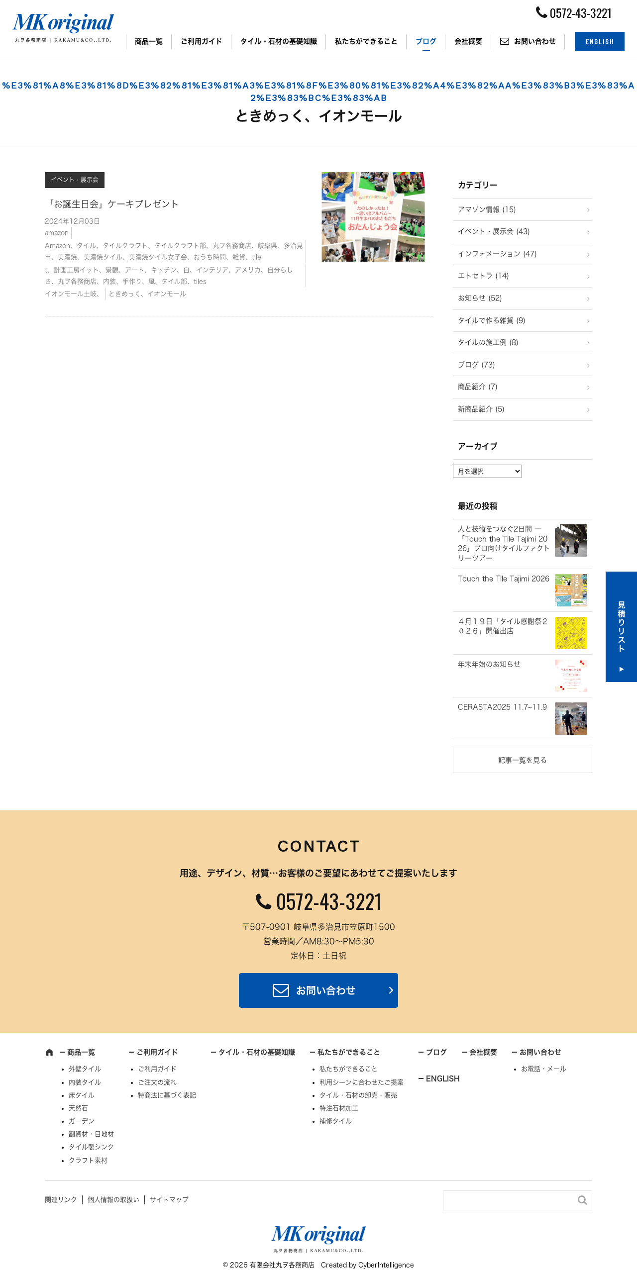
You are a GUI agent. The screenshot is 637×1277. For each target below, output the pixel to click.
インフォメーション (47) (497, 253)
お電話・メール (543, 1069)
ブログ (426, 41)
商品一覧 (149, 41)
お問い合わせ (535, 41)
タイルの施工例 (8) (488, 342)
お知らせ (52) (480, 298)
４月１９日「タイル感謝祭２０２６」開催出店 (503, 626)
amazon (57, 232)
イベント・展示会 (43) (494, 231)
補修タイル (335, 1121)
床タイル (82, 1095)
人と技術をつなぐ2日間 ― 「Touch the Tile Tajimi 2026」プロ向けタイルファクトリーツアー (504, 543)
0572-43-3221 (329, 901)
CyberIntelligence (386, 1265)
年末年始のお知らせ (489, 664)
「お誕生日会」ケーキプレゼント (112, 203)
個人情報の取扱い (113, 1199)
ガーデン (82, 1121)
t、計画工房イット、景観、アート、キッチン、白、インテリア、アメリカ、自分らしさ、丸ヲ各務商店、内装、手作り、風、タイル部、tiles (169, 276)
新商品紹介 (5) (481, 408)
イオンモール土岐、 (74, 294)
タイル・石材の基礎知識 (278, 41)
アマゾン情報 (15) (487, 209)
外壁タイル (85, 1069)
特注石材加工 (338, 1108)
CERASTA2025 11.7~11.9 (502, 706)
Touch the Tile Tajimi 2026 (503, 578)
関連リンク (61, 1199)
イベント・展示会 (75, 180)
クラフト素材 (88, 1160)
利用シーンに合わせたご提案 (361, 1082)
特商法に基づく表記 (167, 1095)
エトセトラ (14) (483, 275)
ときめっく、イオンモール (147, 294)
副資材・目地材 (91, 1134)
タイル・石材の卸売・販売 (358, 1095)
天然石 (78, 1108)
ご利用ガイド (201, 41)
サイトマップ (169, 1199)
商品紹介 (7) (478, 386)
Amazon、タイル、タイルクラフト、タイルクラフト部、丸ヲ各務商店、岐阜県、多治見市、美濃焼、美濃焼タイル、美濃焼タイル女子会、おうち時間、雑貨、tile (174, 251)
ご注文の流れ (157, 1082)
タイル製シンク (91, 1147)
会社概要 (468, 41)
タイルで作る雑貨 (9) (492, 320)
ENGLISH (600, 41)
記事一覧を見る (522, 760)
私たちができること (366, 41)
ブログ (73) (476, 364)
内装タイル (85, 1082)
